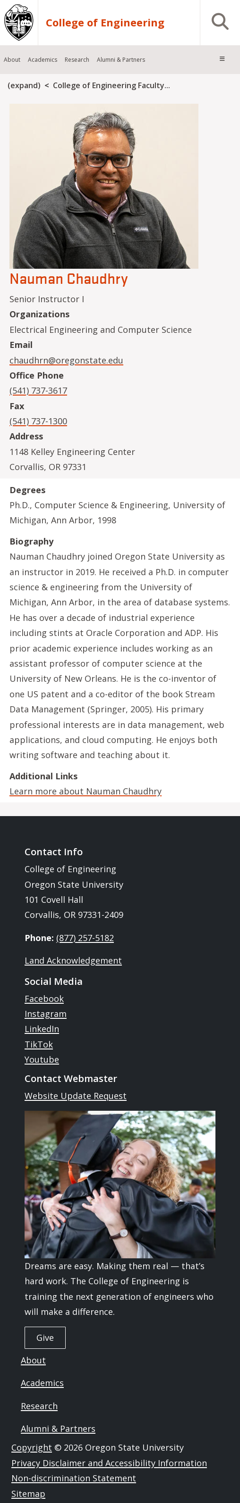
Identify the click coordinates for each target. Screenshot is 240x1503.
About (33, 1360)
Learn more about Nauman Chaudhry (85, 791)
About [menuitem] (12, 60)
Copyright (31, 1447)
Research (39, 1406)
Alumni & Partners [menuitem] (121, 60)
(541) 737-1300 (38, 421)
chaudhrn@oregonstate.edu (66, 360)
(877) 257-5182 (85, 937)
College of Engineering (105, 22)
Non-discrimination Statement (73, 1478)
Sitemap (28, 1493)
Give (45, 1337)
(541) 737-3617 (38, 390)
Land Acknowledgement (73, 960)
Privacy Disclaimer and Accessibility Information (109, 1463)
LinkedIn (42, 1028)
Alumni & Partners (58, 1428)
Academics (42, 1382)
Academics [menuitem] (42, 60)
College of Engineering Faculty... (111, 85)
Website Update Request (76, 1095)
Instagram (46, 1013)
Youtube (42, 1059)
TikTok (39, 1044)
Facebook (44, 998)
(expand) (24, 85)
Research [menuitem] (77, 60)
